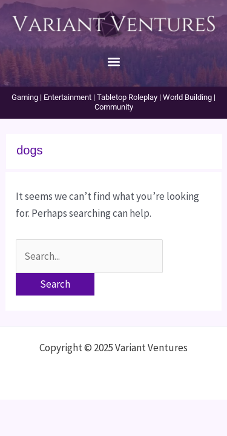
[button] (113, 61)
